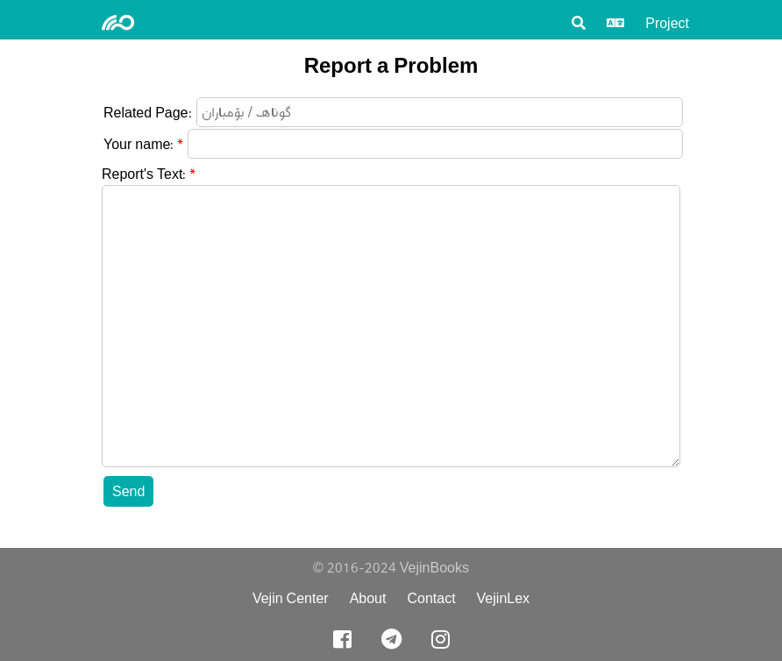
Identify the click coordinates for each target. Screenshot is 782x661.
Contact (431, 598)
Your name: (138, 144)
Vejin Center (290, 598)
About (368, 598)
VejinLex (503, 598)
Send (128, 491)
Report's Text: (144, 174)
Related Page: (147, 113)
